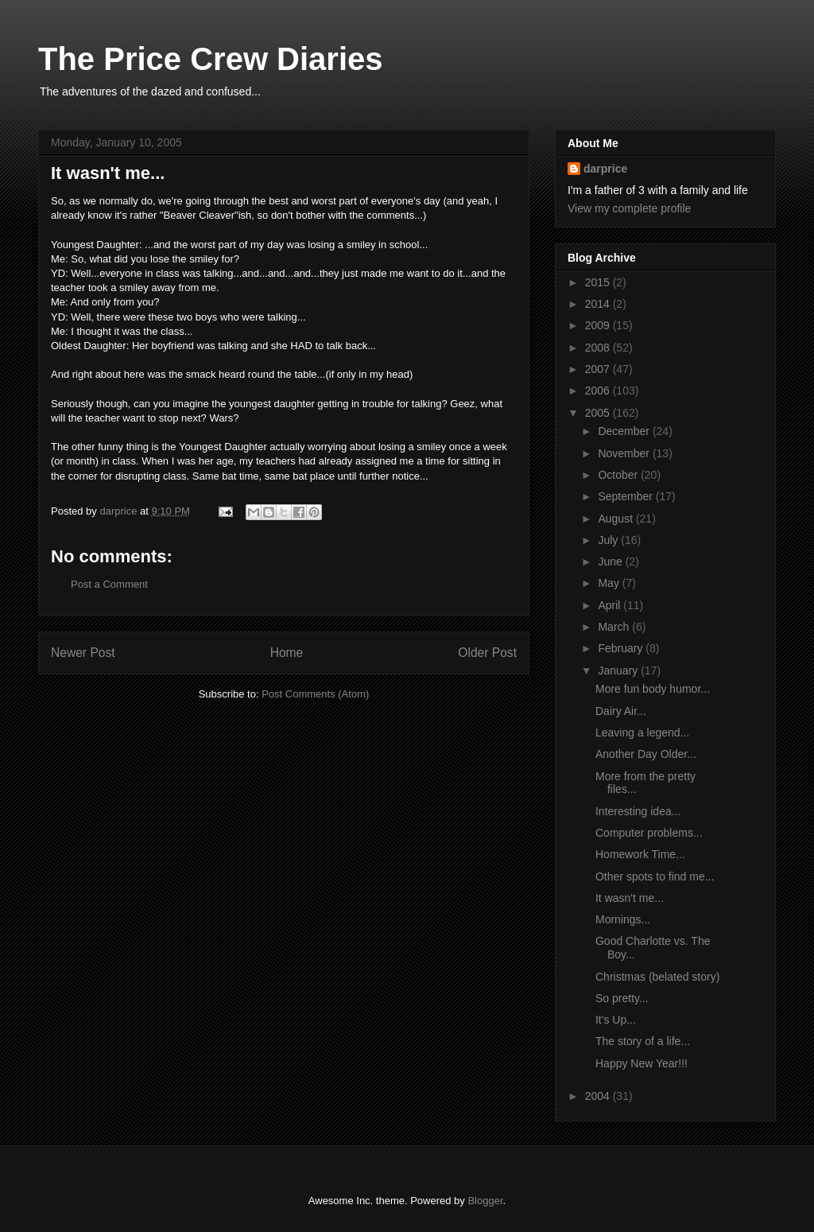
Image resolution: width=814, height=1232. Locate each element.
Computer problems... (649, 832)
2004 (599, 1096)
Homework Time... (640, 854)
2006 (599, 390)
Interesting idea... (637, 811)
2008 (599, 347)
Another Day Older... (645, 754)
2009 (599, 325)
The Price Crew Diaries (210, 58)
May (610, 583)
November (625, 453)
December (625, 431)
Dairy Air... (620, 711)
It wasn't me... (629, 898)
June (611, 561)
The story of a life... (642, 1041)
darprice (605, 168)
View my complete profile (629, 208)
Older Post (487, 652)
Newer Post (83, 652)
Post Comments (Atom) (315, 694)
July (609, 540)
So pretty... (622, 998)
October (619, 474)
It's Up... (615, 1019)
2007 (599, 369)
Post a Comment (109, 584)
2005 (599, 412)
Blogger (484, 1201)
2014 (599, 303)
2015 (599, 282)
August (616, 518)
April (610, 605)
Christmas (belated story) (657, 976)
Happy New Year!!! (641, 1063)
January (619, 670)
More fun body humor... (652, 688)
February (621, 648)
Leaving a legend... (642, 732)
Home (287, 652)
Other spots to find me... (654, 876)
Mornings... (622, 919)
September (626, 496)
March (615, 626)
